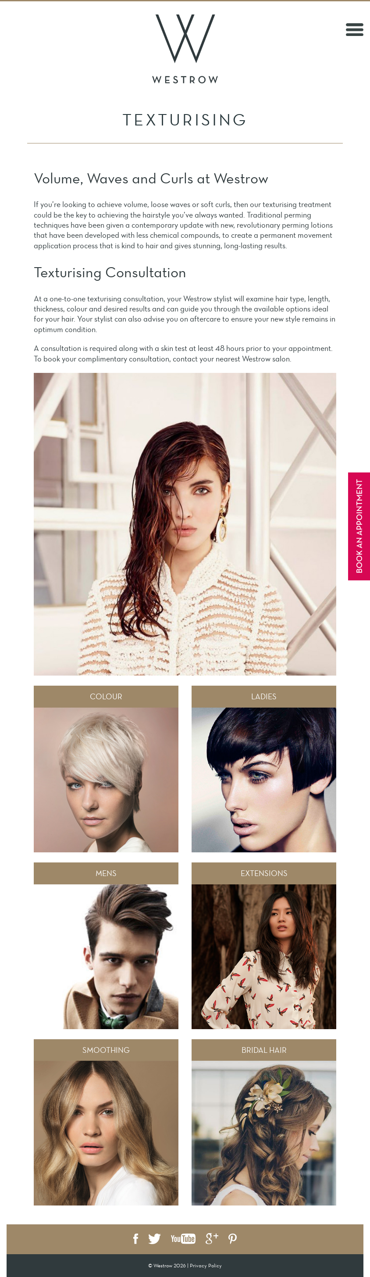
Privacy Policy (206, 1266)
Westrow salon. (267, 359)
